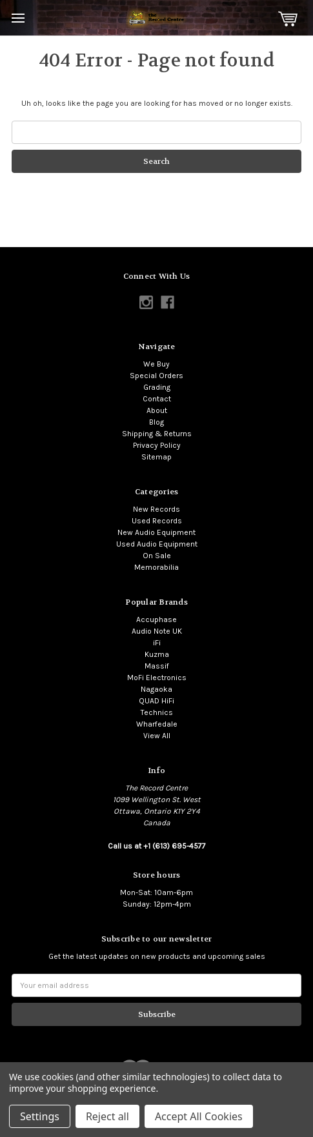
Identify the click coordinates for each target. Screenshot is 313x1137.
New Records (156, 509)
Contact (157, 398)
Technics (157, 712)
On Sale (157, 555)
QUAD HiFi (156, 700)
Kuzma (157, 654)
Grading (156, 387)
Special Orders (156, 375)
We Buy (156, 363)
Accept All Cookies (199, 1116)
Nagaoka (156, 689)
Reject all (107, 1116)
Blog (156, 422)
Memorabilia (156, 567)
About (156, 410)
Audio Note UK (157, 631)
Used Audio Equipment (156, 543)
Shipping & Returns (157, 433)
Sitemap (156, 456)
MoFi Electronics (157, 677)
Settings (39, 1116)
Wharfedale (156, 724)
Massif (157, 665)
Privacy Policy (157, 445)
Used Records (157, 520)
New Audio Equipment (156, 532)
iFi (157, 642)
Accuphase (156, 619)
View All (156, 735)
